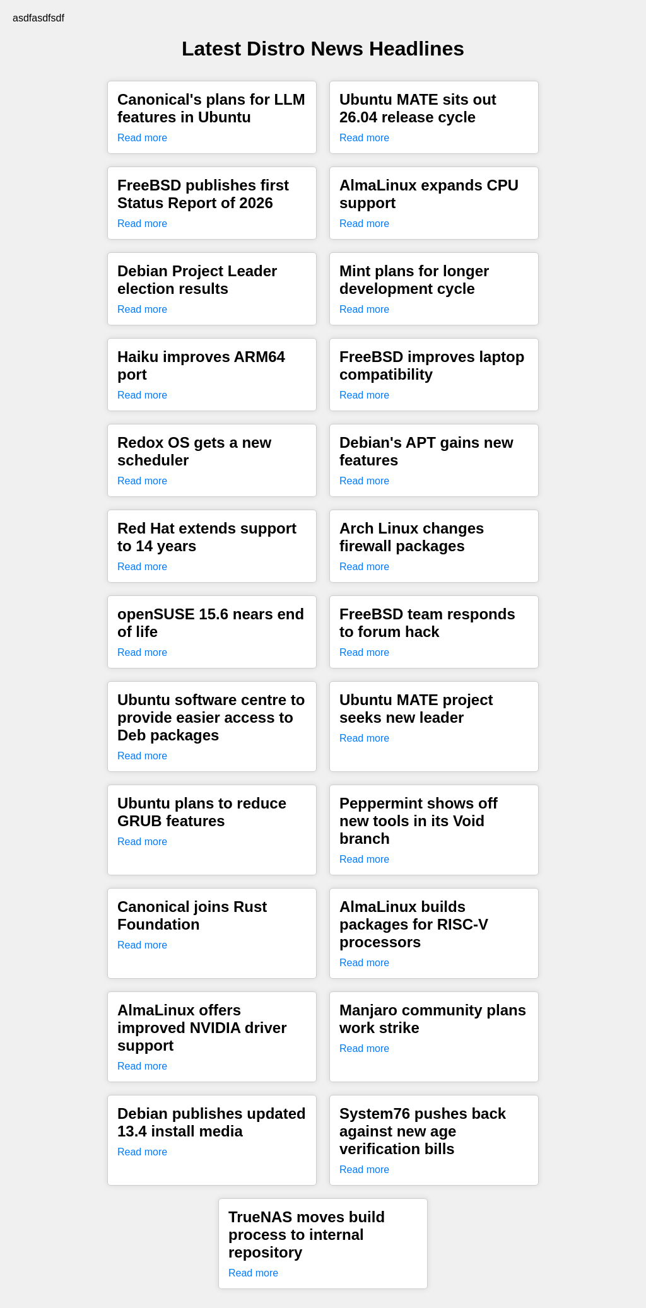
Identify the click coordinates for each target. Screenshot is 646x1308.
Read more (142, 137)
